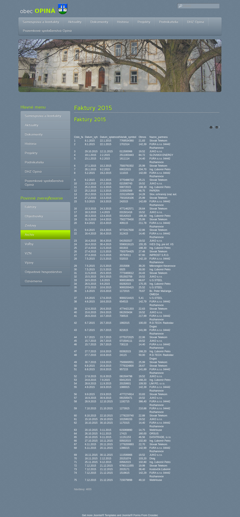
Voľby (29, 244)
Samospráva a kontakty (41, 22)
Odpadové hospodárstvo (43, 272)
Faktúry (30, 207)
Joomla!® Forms (131, 515)
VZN (28, 253)
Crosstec (153, 515)
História (123, 22)
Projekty (144, 22)
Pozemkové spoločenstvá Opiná (47, 31)
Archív (29, 235)
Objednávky (34, 216)
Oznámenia (33, 281)
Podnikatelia (168, 22)
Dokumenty (99, 22)
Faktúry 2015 (90, 119)
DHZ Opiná (195, 22)
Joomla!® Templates (104, 515)
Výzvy (29, 262)
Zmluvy (30, 225)
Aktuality (74, 22)
